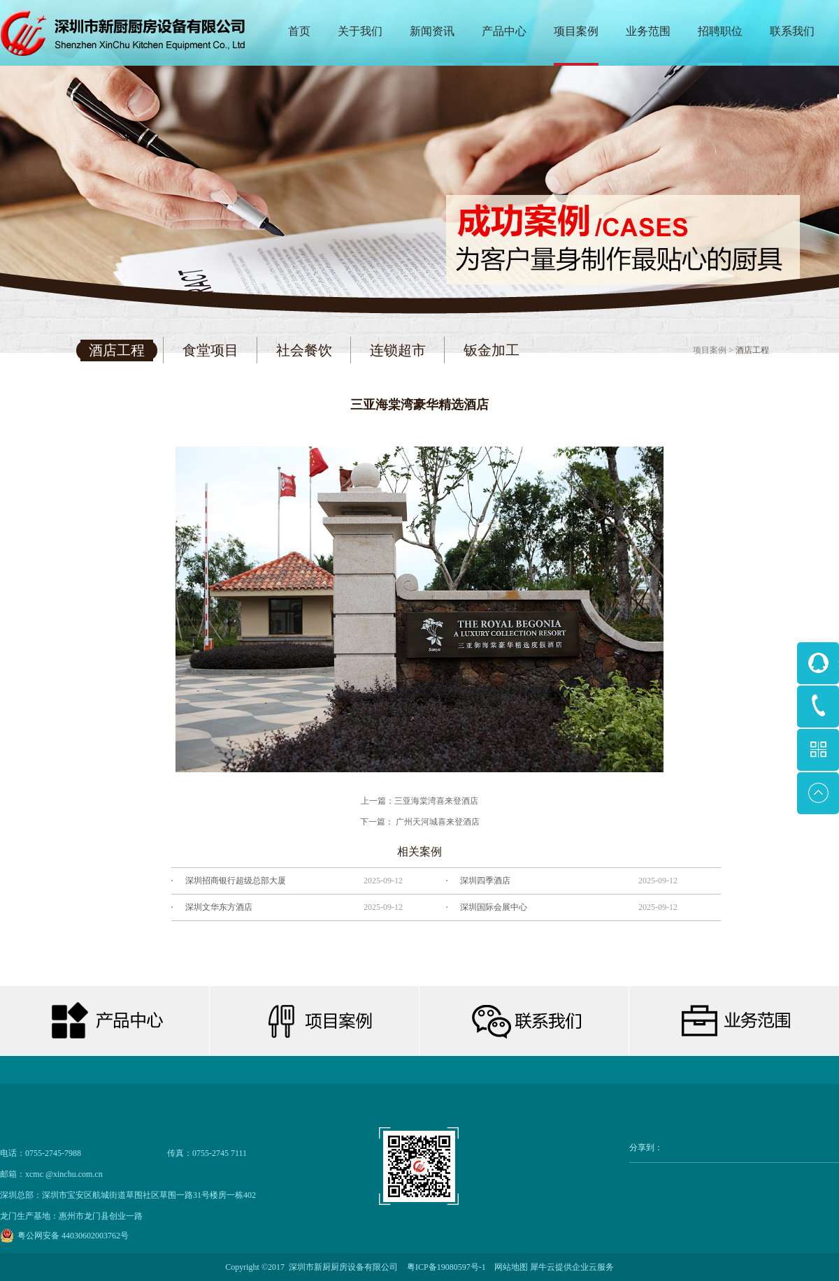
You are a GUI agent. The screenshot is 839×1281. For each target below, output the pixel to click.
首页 (299, 31)
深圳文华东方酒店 (218, 907)
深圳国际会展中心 (493, 907)
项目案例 (709, 350)
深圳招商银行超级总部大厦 (235, 880)
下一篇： (420, 822)
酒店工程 (752, 350)
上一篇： (419, 801)
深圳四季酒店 (485, 880)
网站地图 (509, 1267)
